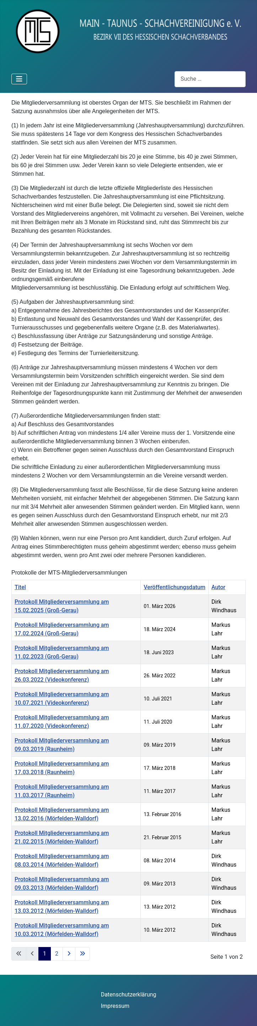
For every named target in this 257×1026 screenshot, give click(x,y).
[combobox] (210, 79)
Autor (218, 587)
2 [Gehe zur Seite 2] (56, 953)
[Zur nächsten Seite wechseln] (69, 954)
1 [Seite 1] (44, 953)
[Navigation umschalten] (19, 79)
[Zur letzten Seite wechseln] (82, 954)
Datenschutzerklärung (128, 994)
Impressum (115, 1006)
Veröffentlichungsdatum (174, 587)
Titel (20, 587)
